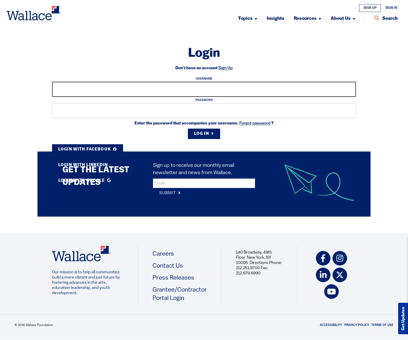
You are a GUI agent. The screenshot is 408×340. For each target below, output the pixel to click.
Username (204, 78)
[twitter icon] (340, 275)
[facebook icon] (323, 258)
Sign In (391, 8)
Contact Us (167, 266)
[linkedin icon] (323, 275)
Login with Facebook (87, 149)
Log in (204, 134)
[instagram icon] (340, 258)
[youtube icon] (331, 291)
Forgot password (254, 123)
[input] (204, 89)
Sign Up (370, 8)
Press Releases (173, 278)
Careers (163, 254)
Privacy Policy (356, 325)
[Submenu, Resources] (307, 18)
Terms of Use (382, 325)
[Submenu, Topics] (247, 18)
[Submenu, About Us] (343, 18)
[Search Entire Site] (386, 18)
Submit (170, 193)
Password (204, 100)
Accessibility (331, 325)
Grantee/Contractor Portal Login (179, 294)
